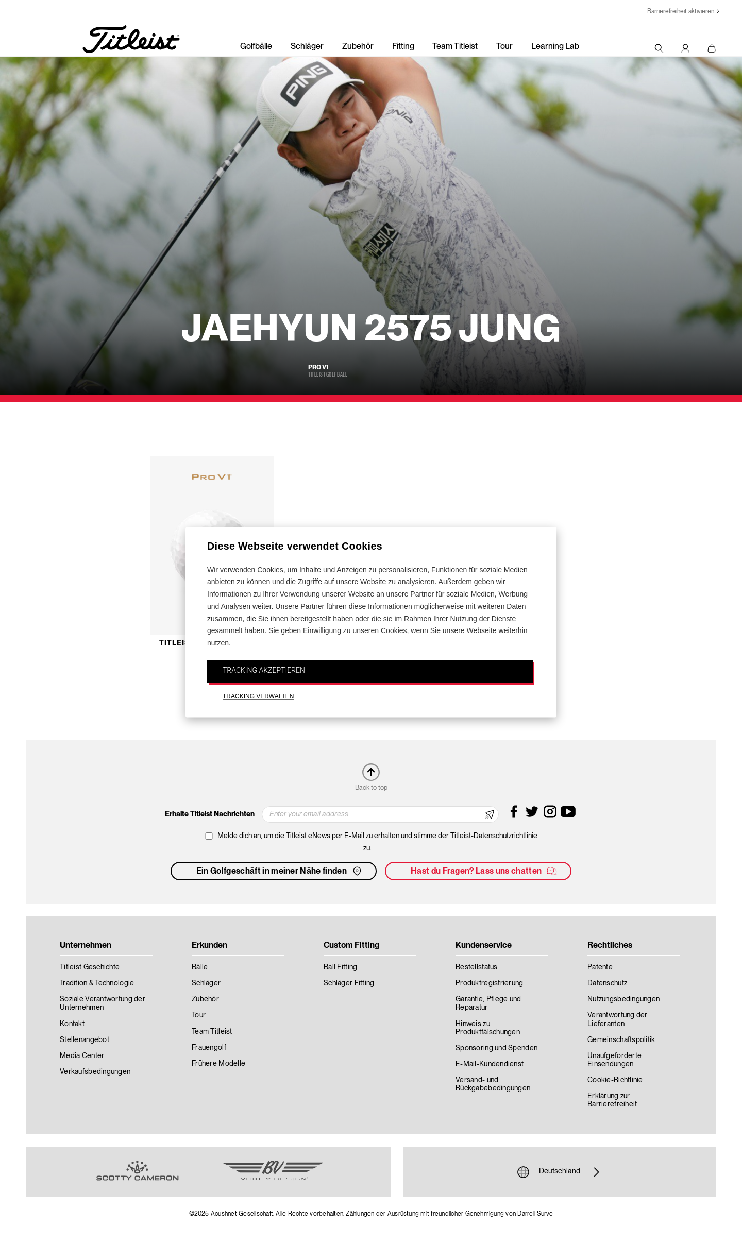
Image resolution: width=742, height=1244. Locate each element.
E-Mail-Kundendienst (490, 1064)
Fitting (403, 46)
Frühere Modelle (218, 1064)
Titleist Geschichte (90, 967)
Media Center (82, 1056)
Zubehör (358, 46)
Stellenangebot (84, 1040)
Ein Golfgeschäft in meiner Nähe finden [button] (279, 871)
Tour (504, 46)
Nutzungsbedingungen (623, 999)
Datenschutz (607, 983)
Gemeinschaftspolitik (621, 1040)
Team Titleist (455, 46)
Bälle (200, 967)
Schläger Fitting (349, 983)
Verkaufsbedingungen (95, 1072)
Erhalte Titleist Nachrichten (210, 814)
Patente (600, 967)
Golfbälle (256, 46)
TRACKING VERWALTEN (258, 696)
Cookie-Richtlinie (615, 1080)
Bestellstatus (477, 967)
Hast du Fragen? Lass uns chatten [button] (484, 871)
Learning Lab (555, 46)
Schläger (307, 46)
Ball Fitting (340, 967)
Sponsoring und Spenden (496, 1048)
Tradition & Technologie (97, 983)
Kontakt (72, 1024)
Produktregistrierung (490, 983)
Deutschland (559, 1172)
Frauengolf (209, 1048)
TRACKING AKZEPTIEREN (264, 670)
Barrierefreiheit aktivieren (680, 11)
